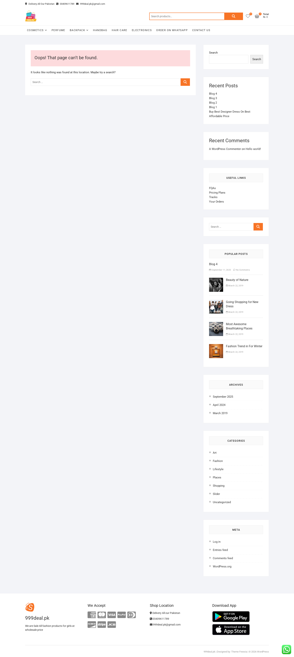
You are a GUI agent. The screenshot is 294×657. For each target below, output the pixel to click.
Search (233, 16)
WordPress (263, 651)
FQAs (212, 188)
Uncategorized (222, 502)
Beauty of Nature (237, 280)
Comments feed (223, 558)
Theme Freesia (239, 651)
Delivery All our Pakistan (165, 612)
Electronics (142, 30)
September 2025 (223, 396)
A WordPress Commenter (225, 149)
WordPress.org (222, 566)
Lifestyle (218, 469)
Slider (216, 494)
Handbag (100, 30)
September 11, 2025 (220, 270)
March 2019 (220, 413)
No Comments (241, 270)
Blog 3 (213, 98)
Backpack (77, 30)
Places (217, 477)
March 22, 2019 (234, 285)
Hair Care (119, 30)
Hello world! (253, 149)
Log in (216, 541)
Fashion (218, 461)
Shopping (218, 485)
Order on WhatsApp (172, 30)
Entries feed (220, 550)
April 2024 (219, 405)
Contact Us (201, 30)
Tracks (213, 197)
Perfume (58, 30)
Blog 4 (213, 93)
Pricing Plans (217, 192)
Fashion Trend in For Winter (244, 346)
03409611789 (65, 3)
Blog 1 (213, 107)
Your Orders (216, 201)
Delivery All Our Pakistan (39, 3)
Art (215, 452)
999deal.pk (209, 651)
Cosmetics (35, 30)
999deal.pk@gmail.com (90, 3)
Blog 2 (213, 102)
